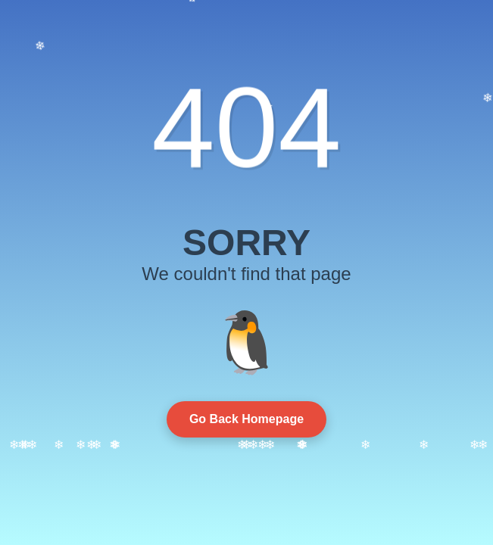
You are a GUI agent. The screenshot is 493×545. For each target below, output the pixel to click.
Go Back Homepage (246, 419)
